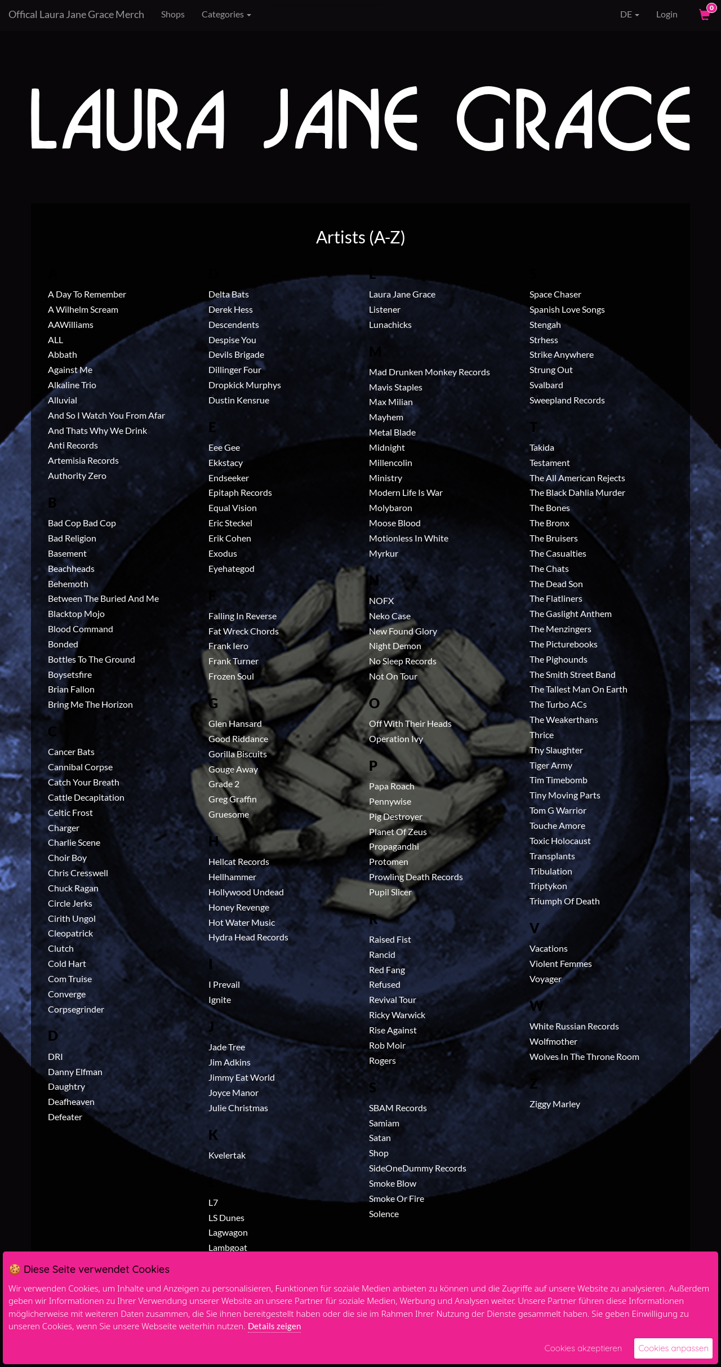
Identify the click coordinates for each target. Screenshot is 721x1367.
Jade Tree (226, 1046)
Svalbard (546, 384)
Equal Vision (232, 507)
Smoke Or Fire (396, 1198)
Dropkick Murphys (244, 384)
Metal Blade (392, 432)
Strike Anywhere (561, 354)
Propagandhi (394, 846)
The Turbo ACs (558, 704)
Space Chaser (555, 294)
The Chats (549, 568)
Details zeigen (274, 1326)
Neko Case (390, 615)
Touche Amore (557, 825)
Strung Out (551, 369)
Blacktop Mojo (76, 613)
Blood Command (80, 628)
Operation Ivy (396, 738)
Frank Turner (233, 660)
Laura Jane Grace (402, 294)
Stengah (545, 324)
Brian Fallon (71, 689)
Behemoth (68, 583)
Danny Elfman (75, 1071)
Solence (384, 1213)
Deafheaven (71, 1101)
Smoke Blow (392, 1183)
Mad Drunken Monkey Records (429, 371)
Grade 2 (223, 783)
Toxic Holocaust (560, 840)
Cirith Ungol (72, 918)
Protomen (388, 861)
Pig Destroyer (395, 816)
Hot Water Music (241, 922)
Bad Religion (72, 537)
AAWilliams (71, 324)
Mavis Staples (395, 386)
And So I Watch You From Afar (106, 415)
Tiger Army (550, 765)
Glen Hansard (235, 723)
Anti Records (73, 445)
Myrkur (383, 553)
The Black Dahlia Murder (577, 492)
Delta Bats (228, 294)
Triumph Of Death (564, 900)
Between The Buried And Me (103, 598)
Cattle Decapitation (86, 797)
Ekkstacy (225, 462)
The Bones (549, 507)
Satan (380, 1137)
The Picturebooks (563, 643)
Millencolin (390, 462)
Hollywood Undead (246, 891)
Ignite (219, 999)
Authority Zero (77, 475)
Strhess (543, 339)
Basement (67, 553)
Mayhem (386, 416)
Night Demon (395, 645)
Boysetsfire (70, 674)
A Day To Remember (87, 294)
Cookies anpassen (673, 1348)
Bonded (63, 643)
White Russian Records (574, 1025)
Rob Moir (387, 1045)
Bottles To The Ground (91, 659)
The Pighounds (558, 659)
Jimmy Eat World (241, 1077)
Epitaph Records (240, 492)
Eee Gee (224, 447)
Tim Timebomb (558, 779)
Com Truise (70, 978)
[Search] (324, 14)
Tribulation (550, 871)
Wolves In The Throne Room (584, 1056)
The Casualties (557, 553)
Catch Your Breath (83, 781)
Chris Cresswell (78, 872)
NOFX (381, 600)
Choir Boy (67, 857)
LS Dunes (226, 1217)
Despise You (232, 339)
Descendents (233, 324)
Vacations (548, 948)
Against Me (70, 369)
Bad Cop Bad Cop (82, 522)
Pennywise (390, 801)
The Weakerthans (563, 719)
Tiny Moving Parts (564, 794)
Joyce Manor (233, 1092)
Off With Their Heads (410, 723)
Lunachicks (390, 324)
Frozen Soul (231, 676)
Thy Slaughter (556, 749)
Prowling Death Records (416, 876)
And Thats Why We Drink (97, 430)
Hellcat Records (238, 861)
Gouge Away (233, 769)
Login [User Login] (667, 13)
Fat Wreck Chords (243, 630)
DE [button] (621, 14)
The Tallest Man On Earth (578, 689)
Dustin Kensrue (238, 399)
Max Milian (391, 401)
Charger (63, 827)
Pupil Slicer (390, 891)
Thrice (541, 734)
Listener (384, 309)
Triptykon (548, 885)
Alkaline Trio (72, 384)
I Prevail (224, 984)
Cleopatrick (70, 932)
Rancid (382, 954)
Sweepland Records (567, 399)
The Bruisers (553, 537)
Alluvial (62, 399)
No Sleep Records (403, 660)
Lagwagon (228, 1232)
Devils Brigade (236, 354)
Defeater (65, 1116)
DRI (55, 1056)
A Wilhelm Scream (83, 309)
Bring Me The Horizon (90, 704)
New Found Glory (403, 630)
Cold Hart (67, 963)
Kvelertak (227, 1154)
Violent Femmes (560, 963)
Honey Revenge (238, 907)
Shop (379, 1152)
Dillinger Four (234, 369)
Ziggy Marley (554, 1103)
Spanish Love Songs (567, 309)
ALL (55, 339)
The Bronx (549, 522)
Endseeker (228, 477)
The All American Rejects (577, 477)
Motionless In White (408, 537)
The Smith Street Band (572, 674)
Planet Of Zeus (398, 831)
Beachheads (71, 568)
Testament (549, 462)
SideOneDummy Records (417, 1167)
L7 (213, 1202)
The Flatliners (555, 598)
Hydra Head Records (248, 936)
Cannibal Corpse (80, 766)
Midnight (387, 447)
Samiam (384, 1122)
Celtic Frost (70, 812)
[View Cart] (703, 14)
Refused (384, 984)
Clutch (61, 948)
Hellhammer (232, 876)
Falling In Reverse (242, 615)
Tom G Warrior (557, 810)
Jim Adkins (229, 1062)
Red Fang (387, 969)
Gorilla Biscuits (237, 753)
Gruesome (228, 814)
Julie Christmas (238, 1107)
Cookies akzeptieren (583, 1348)
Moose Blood (395, 522)
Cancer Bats (71, 751)
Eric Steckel (230, 522)
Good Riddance (238, 738)
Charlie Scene (74, 842)
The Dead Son (556, 583)
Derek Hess (230, 309)
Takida (541, 447)
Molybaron (390, 507)
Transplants (552, 855)
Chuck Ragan (73, 887)
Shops (173, 13)
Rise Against (393, 1029)
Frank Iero (228, 645)
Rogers (382, 1060)
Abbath (62, 354)
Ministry (385, 477)
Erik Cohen (229, 537)
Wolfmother (553, 1041)
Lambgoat (227, 1247)
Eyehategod (231, 568)
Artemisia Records (83, 460)
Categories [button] (226, 13)
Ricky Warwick (397, 1014)
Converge (67, 993)
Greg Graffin (232, 798)
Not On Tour (393, 676)
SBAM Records (398, 1107)
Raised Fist (390, 939)
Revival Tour (392, 999)
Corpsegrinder (76, 1009)
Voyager (545, 978)
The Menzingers (560, 628)
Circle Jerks (70, 903)
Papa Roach (392, 785)
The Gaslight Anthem (570, 613)
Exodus (222, 553)
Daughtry (66, 1086)
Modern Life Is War (406, 492)
